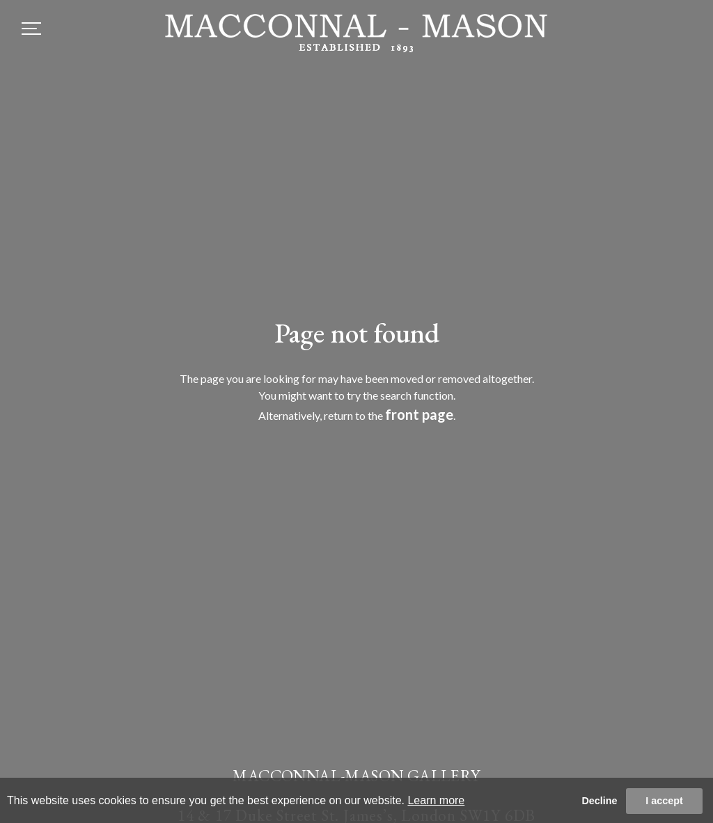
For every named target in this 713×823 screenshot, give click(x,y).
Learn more (435, 800)
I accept (664, 800)
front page (419, 414)
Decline (599, 800)
